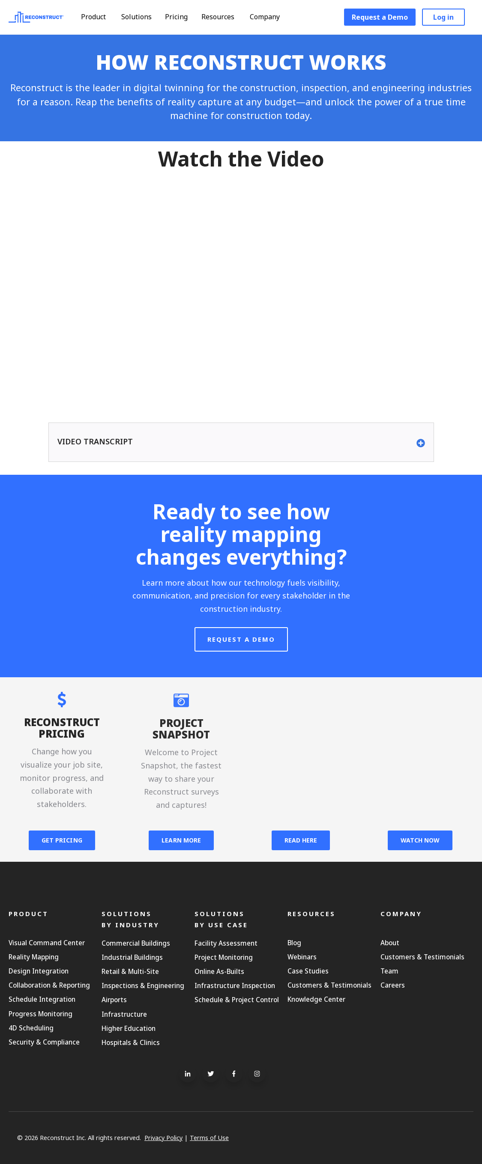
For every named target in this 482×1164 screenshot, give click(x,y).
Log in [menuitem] (443, 17)
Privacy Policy (163, 1138)
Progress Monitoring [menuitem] (40, 1013)
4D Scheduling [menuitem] (31, 1028)
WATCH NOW (420, 840)
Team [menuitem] (389, 971)
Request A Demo (241, 658)
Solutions (140, 16)
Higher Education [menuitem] (129, 1028)
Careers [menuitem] (392, 985)
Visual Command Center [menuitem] (47, 942)
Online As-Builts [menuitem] (219, 971)
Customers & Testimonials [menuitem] (329, 985)
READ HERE (300, 840)
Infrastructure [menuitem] (124, 1014)
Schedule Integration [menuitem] (42, 999)
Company (269, 16)
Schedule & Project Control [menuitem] (237, 999)
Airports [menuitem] (114, 999)
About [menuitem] (389, 942)
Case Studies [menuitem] (308, 971)
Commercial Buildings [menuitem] (136, 943)
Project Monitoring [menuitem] (224, 957)
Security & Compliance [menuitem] (44, 1042)
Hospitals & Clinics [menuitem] (131, 1042)
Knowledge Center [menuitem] (316, 999)
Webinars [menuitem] (302, 957)
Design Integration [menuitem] (39, 971)
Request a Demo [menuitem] (380, 17)
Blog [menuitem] (294, 942)
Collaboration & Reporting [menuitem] (49, 985)
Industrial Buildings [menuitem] (132, 957)
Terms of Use (209, 1138)
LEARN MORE (181, 840)
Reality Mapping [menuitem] (34, 957)
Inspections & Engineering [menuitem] (143, 985)
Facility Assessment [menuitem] (226, 943)
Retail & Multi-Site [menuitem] (130, 971)
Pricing (176, 16)
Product (97, 16)
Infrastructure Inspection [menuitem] (235, 985)
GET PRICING (62, 840)
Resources (221, 16)
